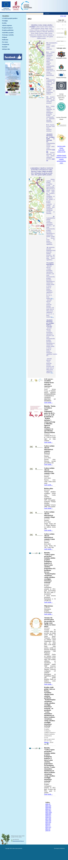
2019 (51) (48, 815)
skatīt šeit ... (46, 742)
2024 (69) (48, 807)
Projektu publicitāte (7, 30)
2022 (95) (48, 810)
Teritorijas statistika (8, 35)
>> (65, 20)
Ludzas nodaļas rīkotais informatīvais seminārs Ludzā (49, 536)
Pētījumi (4, 37)
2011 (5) (47, 829)
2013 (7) (47, 825)
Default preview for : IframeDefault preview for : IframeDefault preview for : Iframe (36, 69)
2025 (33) (48, 806)
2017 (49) (48, 819)
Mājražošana (48, 606)
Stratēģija (5, 20)
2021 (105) (48, 812)
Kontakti (4, 47)
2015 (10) (48, 822)
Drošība (4, 23)
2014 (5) (47, 824)
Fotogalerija (5, 44)
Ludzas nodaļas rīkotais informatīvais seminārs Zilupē (49, 514)
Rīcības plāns (48, 488)
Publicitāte (5, 39)
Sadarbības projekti (7, 32)
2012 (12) (48, 827)
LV (65, 16)
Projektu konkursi (7, 28)
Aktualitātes (5, 16)
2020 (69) (48, 814)
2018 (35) (48, 817)
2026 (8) (47, 804)
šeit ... (52, 298)
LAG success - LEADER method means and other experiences (49, 382)
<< (57, 20)
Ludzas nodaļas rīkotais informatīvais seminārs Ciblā (49, 470)
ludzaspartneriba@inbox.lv (18, 841)
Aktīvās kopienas (7, 25)
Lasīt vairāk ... (48, 402)
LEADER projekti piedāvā (9, 18)
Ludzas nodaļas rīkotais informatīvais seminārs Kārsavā (49, 449)
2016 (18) (48, 820)
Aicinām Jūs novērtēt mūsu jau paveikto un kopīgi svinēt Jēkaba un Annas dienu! (50, 622)
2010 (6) (47, 830)
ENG (62, 16)
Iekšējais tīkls (6, 49)
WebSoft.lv (62, 848)
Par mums (5, 42)
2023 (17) (48, 809)
